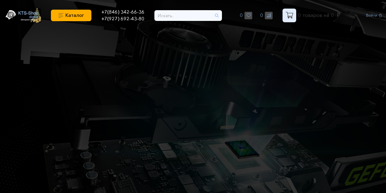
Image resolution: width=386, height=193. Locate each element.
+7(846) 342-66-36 (122, 12)
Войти (374, 15)
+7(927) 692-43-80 (122, 19)
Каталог (74, 15)
